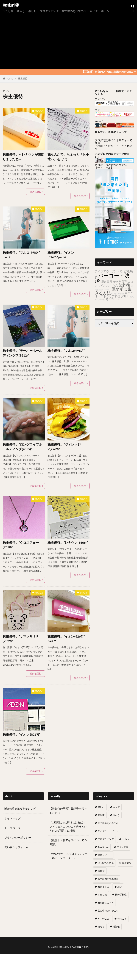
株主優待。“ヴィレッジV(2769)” (64, 447)
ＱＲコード (113, 299)
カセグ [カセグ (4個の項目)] (116, 807)
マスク (129, 293)
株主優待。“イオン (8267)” (21, 734)
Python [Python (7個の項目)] (125, 839)
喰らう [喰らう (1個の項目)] (101, 926)
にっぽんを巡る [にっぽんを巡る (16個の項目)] (106, 862)
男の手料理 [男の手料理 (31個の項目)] (121, 894)
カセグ (93, 11)
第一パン (118, 271)
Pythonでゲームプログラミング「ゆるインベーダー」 (68, 855)
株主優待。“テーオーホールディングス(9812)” (22, 353)
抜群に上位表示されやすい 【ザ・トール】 (111, 166)
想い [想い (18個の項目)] (119, 886)
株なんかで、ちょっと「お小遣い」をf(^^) (68, 157)
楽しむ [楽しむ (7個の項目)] (101, 807)
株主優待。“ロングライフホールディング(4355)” (22, 447)
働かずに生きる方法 (113, 290)
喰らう (21, 11)
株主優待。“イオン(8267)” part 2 (66, 639)
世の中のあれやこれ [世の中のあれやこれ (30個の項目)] (108, 823)
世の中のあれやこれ (74, 11)
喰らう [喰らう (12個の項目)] (116, 815)
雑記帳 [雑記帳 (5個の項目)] (116, 926)
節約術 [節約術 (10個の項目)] (101, 815)
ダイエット (106, 289)
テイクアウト (103, 271)
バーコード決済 (112, 278)
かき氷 (117, 281)
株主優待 (22, 78)
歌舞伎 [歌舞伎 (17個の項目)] (101, 870)
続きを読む (35, 191)
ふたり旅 (8, 11)
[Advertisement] (69, 40)
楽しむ (32, 11)
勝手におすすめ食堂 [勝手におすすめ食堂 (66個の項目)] (108, 878)
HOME (9, 78)
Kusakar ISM (11, 5)
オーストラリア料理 (107, 296)
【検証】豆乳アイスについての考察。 (68, 842)
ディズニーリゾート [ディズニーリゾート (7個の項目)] (108, 831)
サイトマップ (12, 818)
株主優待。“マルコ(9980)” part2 (21, 255)
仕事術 (102, 299)
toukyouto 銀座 (117, 293)
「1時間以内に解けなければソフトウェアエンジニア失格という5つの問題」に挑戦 (68, 826)
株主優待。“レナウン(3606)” (67, 542)
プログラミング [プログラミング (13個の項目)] (106, 839)
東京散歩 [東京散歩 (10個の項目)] (126, 862)
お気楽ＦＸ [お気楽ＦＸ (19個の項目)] (103, 886)
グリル (125, 296)
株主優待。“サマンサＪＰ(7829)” (21, 639)
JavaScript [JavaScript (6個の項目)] (103, 847)
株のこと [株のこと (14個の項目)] (122, 918)
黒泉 (109, 281)
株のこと (39, 111)
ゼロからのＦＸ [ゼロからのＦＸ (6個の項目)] (106, 902)
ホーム (105, 11)
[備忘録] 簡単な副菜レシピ (20, 808)
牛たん (114, 285)
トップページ (12, 827)
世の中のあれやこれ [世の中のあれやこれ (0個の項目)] (108, 910)
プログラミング (49, 11)
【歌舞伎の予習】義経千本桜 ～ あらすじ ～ (68, 810)
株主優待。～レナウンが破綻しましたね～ (23, 157)
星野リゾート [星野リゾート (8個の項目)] (104, 854)
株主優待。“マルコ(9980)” (66, 350)
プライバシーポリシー (17, 837)
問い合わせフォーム (16, 847)
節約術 (124, 285)
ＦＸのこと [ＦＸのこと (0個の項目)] (103, 918)
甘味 (103, 281)
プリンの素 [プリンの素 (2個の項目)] (122, 847)
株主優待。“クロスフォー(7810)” (21, 545)
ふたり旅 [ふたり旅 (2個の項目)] (102, 894)
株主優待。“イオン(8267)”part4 (60, 255)
